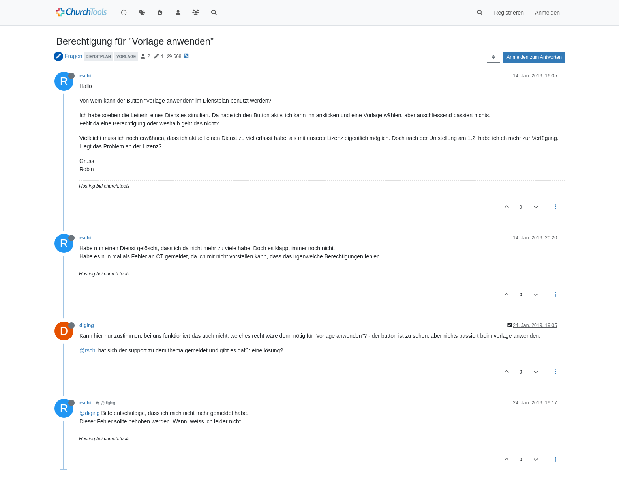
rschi (85, 76)
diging (86, 325)
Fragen (73, 56)
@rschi (88, 350)
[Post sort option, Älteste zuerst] (493, 57)
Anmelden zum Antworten (534, 57)
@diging (105, 403)
